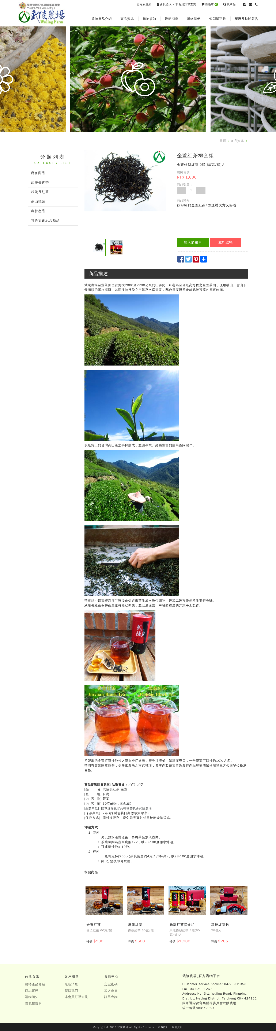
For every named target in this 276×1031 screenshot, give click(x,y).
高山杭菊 (38, 201)
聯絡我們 (194, 19)
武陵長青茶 (40, 182)
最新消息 (171, 19)
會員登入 (164, 4)
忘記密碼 (111, 984)
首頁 (222, 141)
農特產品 (38, 211)
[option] (125, 180)
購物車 (209, 4)
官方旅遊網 (144, 4)
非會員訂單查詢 (185, 4)
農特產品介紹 (102, 19)
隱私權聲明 (33, 1003)
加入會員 (111, 990)
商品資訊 (127, 19)
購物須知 (149, 19)
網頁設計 (163, 1027)
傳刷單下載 (217, 19)
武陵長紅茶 (40, 192)
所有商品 (38, 173)
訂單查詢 (111, 997)
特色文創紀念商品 (45, 221)
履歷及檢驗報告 (246, 19)
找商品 (229, 4)
